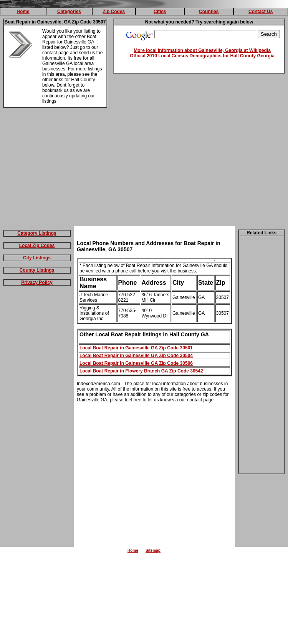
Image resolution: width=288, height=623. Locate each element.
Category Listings (36, 233)
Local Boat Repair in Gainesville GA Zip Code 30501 (136, 348)
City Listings (37, 258)
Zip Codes (114, 11)
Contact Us (260, 11)
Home (23, 11)
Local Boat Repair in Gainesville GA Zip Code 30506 (136, 363)
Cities (160, 11)
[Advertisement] (144, 168)
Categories (69, 11)
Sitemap (153, 550)
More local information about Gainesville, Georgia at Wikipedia (202, 50)
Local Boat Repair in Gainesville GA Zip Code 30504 (136, 355)
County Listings (37, 270)
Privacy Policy (36, 282)
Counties (208, 11)
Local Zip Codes (37, 245)
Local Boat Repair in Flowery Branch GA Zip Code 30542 (141, 371)
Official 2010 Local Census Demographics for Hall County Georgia (202, 55)
